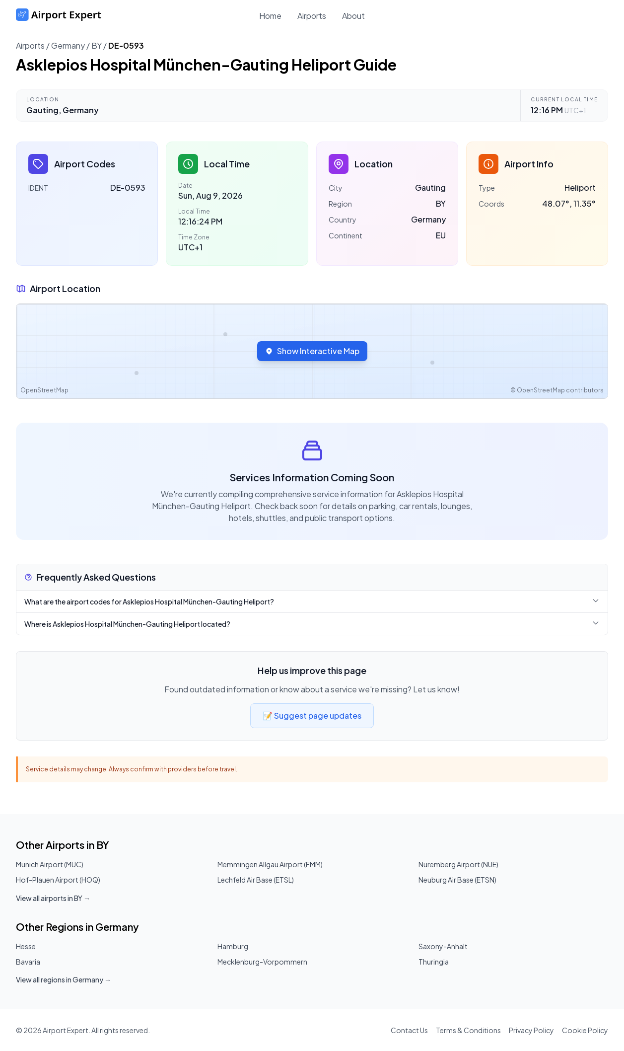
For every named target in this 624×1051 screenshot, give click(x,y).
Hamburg (232, 946)
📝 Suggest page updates (312, 715)
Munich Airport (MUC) (49, 864)
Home (270, 15)
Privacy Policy (531, 1030)
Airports (311, 15)
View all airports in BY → (53, 898)
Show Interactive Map (312, 351)
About (353, 15)
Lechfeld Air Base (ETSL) (255, 879)
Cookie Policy (585, 1030)
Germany (68, 45)
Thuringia (433, 961)
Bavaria (28, 961)
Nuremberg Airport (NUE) (458, 864)
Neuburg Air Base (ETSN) (457, 879)
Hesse (26, 946)
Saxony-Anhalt (443, 946)
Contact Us (409, 1030)
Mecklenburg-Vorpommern (262, 961)
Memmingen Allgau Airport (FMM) (270, 864)
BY (96, 45)
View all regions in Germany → (63, 979)
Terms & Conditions (468, 1030)
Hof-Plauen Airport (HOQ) (58, 879)
